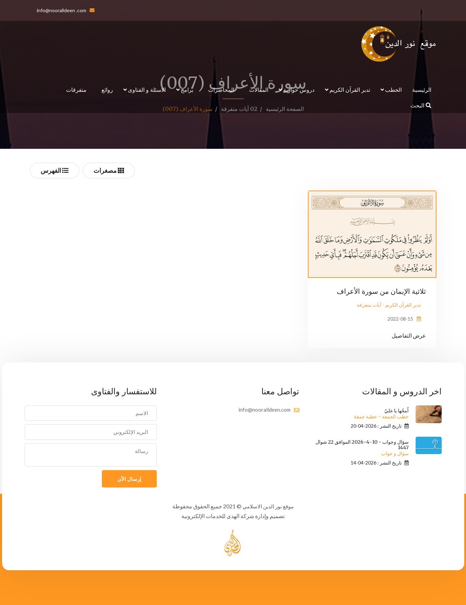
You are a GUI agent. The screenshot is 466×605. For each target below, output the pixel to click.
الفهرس (54, 170)
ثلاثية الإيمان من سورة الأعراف (381, 291)
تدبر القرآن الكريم (349, 89)
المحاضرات (221, 89)
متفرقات (76, 89)
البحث (420, 105)
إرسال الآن (129, 478)
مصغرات (108, 170)
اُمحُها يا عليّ (381, 414)
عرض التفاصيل (409, 335)
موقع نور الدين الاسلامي (268, 506)
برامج (187, 89)
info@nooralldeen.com (264, 409)
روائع (107, 89)
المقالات (258, 89)
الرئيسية (421, 89)
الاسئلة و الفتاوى (147, 89)
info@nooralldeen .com (61, 10)
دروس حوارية (298, 89)
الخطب (393, 89)
